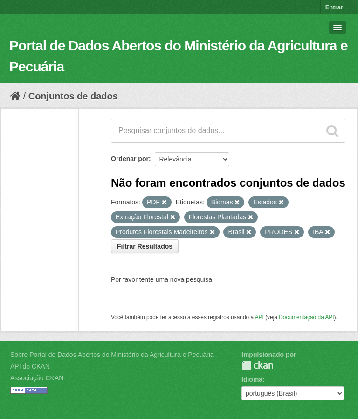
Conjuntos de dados (73, 96)
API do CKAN (30, 366)
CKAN (257, 365)
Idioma (251, 379)
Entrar (334, 7)
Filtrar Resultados (144, 246)
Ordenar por (130, 158)
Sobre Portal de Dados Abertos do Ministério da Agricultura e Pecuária (112, 354)
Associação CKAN (36, 378)
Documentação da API (306, 317)
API (259, 317)
